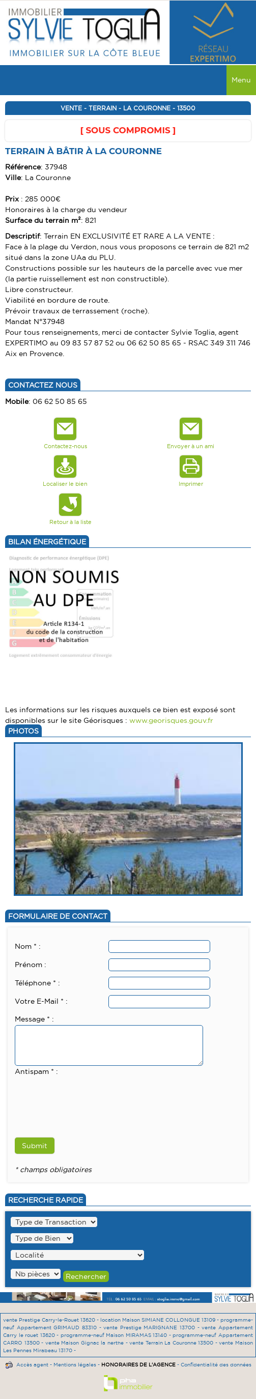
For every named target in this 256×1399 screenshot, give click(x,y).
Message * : (34, 1019)
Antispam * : (36, 1071)
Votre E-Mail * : (41, 1001)
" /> (35, 1273)
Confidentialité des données (216, 1364)
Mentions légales (74, 1364)
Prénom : (30, 964)
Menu (241, 79)
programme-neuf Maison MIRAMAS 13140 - (117, 1335)
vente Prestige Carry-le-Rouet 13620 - (51, 1320)
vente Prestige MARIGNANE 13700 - (152, 1327)
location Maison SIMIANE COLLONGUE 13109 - (160, 1320)
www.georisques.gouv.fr (171, 720)
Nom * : (28, 946)
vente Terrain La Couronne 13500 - (174, 1342)
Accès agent (32, 1364)
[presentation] (92, 1097)
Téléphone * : (37, 982)
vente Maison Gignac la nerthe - (87, 1342)
